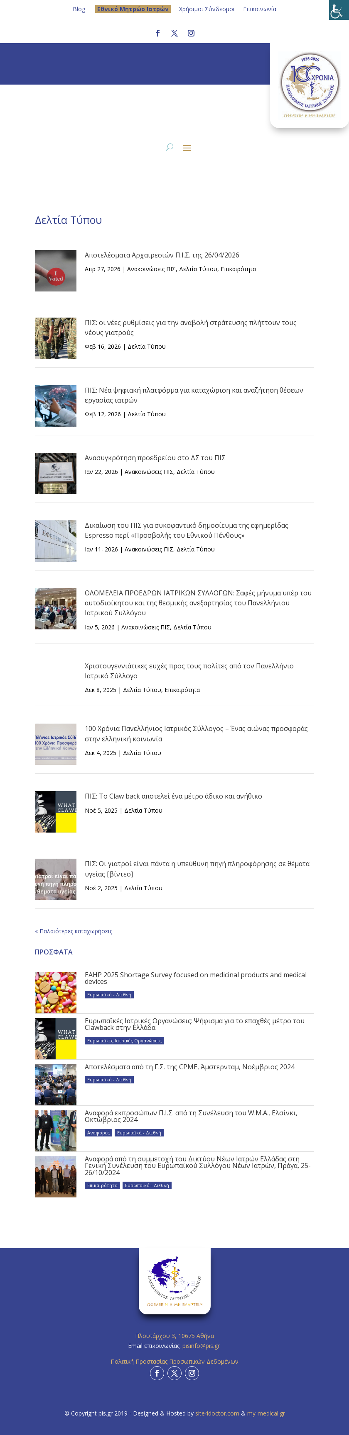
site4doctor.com (217, 1413)
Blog (79, 9)
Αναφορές (98, 1132)
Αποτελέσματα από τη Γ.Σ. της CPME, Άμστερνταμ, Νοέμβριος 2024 (190, 1066)
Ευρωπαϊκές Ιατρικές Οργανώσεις (124, 1040)
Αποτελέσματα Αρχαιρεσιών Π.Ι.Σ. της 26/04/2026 (162, 255)
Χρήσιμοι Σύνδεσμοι (207, 9)
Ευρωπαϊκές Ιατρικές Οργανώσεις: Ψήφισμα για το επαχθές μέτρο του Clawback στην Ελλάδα (195, 1024)
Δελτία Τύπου (198, 269)
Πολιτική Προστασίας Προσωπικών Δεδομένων (174, 1361)
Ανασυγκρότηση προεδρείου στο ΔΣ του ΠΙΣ (155, 457)
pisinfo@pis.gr (201, 1346)
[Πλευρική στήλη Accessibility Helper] (339, 10)
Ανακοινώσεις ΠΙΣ (151, 269)
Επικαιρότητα (238, 269)
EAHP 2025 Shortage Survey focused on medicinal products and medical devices (196, 978)
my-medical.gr (266, 1413)
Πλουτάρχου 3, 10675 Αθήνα (174, 1336)
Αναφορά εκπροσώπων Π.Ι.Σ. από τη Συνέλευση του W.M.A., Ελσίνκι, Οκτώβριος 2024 (191, 1116)
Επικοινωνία (259, 9)
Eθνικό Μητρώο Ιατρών (133, 9)
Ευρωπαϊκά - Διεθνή (109, 994)
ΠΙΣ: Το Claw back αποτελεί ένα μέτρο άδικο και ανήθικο (173, 796)
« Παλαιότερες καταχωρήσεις (73, 931)
